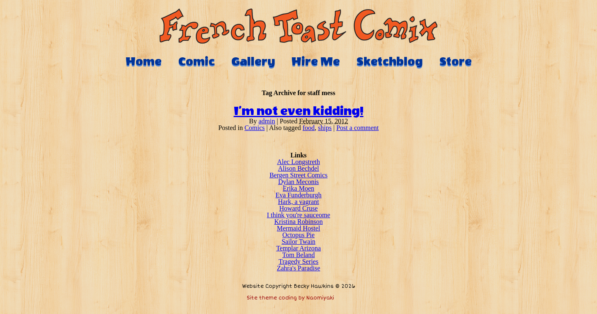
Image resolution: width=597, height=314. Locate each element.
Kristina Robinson (298, 221)
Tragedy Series (298, 261)
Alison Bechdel (298, 168)
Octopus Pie (298, 234)
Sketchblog (390, 61)
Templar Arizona (298, 248)
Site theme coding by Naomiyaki (290, 298)
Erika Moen (298, 188)
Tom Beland (298, 254)
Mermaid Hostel (298, 228)
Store (455, 61)
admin (267, 121)
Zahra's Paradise (298, 268)
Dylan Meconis (298, 181)
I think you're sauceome (298, 214)
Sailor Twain (298, 241)
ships (325, 127)
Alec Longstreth (298, 161)
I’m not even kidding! (299, 111)
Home (144, 61)
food (309, 127)
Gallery (253, 61)
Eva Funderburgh (298, 195)
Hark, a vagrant (298, 201)
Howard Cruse (298, 208)
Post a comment (357, 127)
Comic (196, 61)
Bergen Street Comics (298, 175)
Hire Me (315, 61)
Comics (255, 127)
